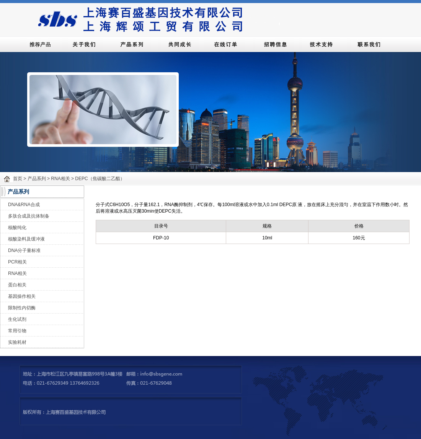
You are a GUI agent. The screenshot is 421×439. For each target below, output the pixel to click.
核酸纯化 (17, 227)
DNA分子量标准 (24, 250)
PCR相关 (17, 262)
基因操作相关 (22, 296)
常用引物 (17, 330)
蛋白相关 (17, 285)
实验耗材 (17, 342)
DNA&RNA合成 (24, 204)
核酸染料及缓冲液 (26, 239)
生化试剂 (17, 319)
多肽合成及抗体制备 (28, 216)
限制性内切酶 (22, 308)
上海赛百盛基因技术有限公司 (157, 18)
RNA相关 (17, 273)
